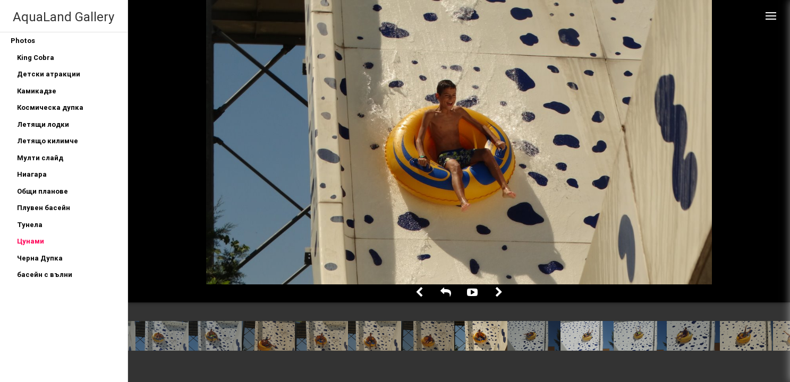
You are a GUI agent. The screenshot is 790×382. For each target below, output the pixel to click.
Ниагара (32, 174)
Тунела (30, 224)
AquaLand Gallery (63, 16)
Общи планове (42, 191)
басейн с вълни (44, 274)
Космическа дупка (50, 107)
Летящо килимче (47, 140)
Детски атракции (48, 74)
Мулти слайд (40, 157)
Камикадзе (36, 91)
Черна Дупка (40, 258)
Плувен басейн (43, 207)
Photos (23, 40)
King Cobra (35, 57)
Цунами (30, 241)
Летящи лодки (43, 124)
